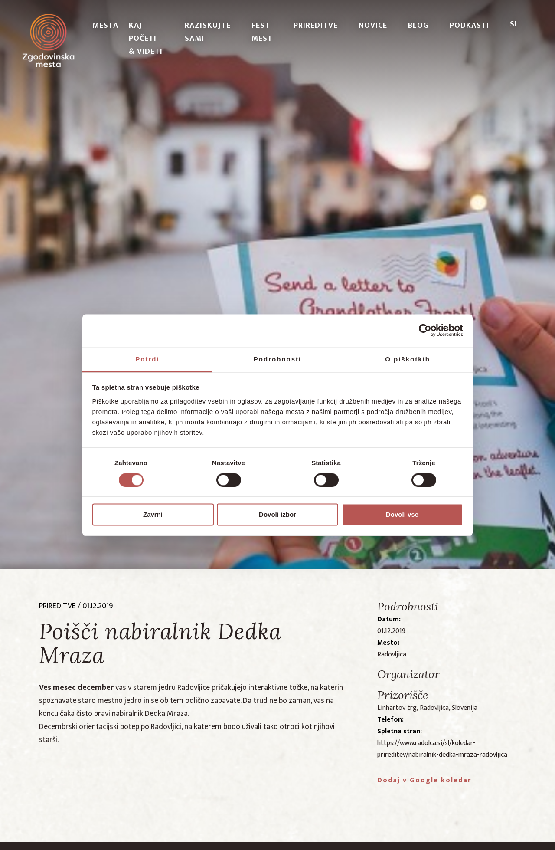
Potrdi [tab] (147, 359)
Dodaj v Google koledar (424, 780)
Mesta (105, 25)
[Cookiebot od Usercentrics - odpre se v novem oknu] (425, 330)
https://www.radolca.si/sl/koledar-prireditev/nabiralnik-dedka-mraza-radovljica (442, 749)
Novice (373, 25)
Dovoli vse (402, 515)
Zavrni (153, 515)
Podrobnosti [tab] (277, 359)
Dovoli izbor (277, 515)
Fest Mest (262, 32)
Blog (418, 25)
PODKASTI (469, 25)
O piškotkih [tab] (407, 359)
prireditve (57, 606)
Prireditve (316, 25)
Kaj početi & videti (146, 38)
